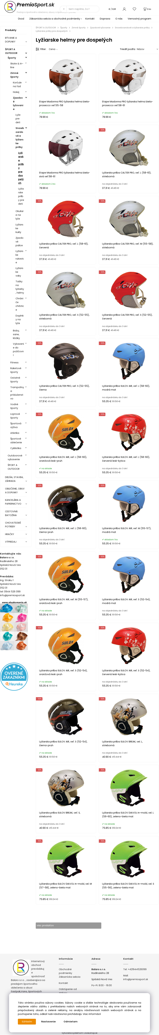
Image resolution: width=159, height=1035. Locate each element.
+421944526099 (137, 969)
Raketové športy (15, 370)
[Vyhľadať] (63, 9)
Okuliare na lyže (20, 215)
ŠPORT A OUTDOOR (11, 51)
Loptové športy (15, 415)
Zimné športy (14, 74)
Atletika (14, 433)
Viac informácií (92, 1014)
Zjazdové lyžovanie (18, 103)
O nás (118, 18)
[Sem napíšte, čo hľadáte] (83, 9)
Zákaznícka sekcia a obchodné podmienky (54, 18)
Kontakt (90, 18)
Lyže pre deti (18, 118)
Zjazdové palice (19, 241)
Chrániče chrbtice (20, 304)
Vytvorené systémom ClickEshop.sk (79, 1033)
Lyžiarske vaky (19, 272)
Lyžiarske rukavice (20, 256)
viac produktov (48, 925)
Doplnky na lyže (20, 319)
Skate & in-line (16, 65)
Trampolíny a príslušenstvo (17, 393)
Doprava (105, 18)
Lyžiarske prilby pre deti (21, 196)
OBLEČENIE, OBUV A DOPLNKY (15, 490)
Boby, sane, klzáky (16, 334)
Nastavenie (49, 1021)
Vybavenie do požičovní (18, 349)
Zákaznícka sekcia (69, 977)
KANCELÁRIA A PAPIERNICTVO (13, 501)
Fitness (14, 362)
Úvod (21, 18)
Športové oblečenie (16, 440)
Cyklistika (15, 448)
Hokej (16, 92)
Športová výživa (15, 425)
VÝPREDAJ (11, 541)
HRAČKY (9, 534)
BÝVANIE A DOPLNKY (11, 39)
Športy (12, 57)
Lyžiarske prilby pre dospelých (21, 168)
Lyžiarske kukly (19, 228)
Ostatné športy (15, 379)
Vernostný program (139, 18)
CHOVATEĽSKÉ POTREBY (13, 524)
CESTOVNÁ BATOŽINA (11, 513)
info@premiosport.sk (135, 979)
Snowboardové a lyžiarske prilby (20, 137)
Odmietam (71, 1021)
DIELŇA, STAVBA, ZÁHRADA (14, 479)
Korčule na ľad (17, 84)
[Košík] (147, 9)
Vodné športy (14, 406)
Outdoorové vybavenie (15, 457)
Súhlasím (27, 1021)
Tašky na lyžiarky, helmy (20, 287)
